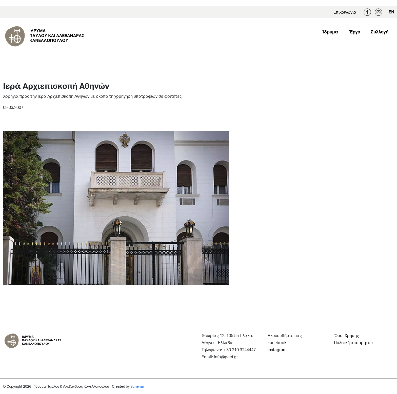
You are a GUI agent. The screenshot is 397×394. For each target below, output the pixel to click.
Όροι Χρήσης (346, 335)
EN (391, 11)
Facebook (367, 12)
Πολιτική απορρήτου (353, 342)
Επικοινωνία (344, 12)
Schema (137, 386)
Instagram (378, 12)
